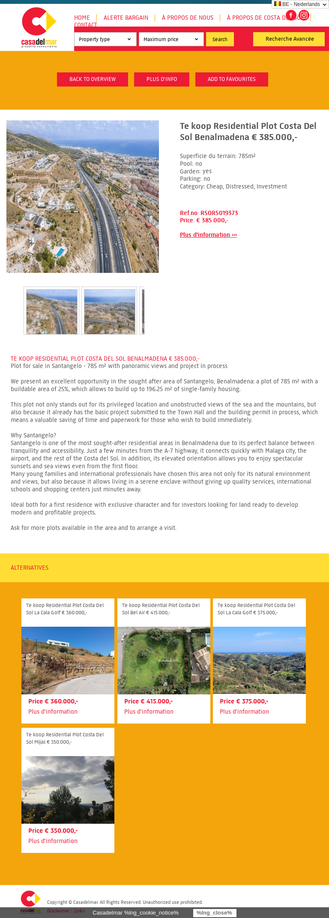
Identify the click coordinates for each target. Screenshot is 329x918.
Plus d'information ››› (208, 235)
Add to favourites (232, 79)
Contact (85, 25)
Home (82, 17)
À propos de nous (187, 17)
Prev (13, 301)
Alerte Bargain (126, 17)
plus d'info (162, 79)
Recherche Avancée (290, 39)
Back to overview (92, 79)
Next (155, 301)
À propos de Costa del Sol (265, 17)
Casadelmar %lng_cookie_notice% (136, 912)
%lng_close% (214, 912)
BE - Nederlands (297, 4)
